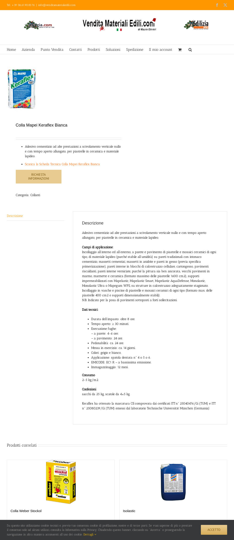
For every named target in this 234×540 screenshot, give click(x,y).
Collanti (35, 195)
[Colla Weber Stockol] (60, 482)
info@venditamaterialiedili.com (57, 5)
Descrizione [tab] (15, 216)
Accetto (214, 530)
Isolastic (129, 511)
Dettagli (89, 534)
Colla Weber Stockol (26, 511)
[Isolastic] (173, 482)
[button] (190, 49)
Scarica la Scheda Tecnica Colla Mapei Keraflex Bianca (62, 164)
